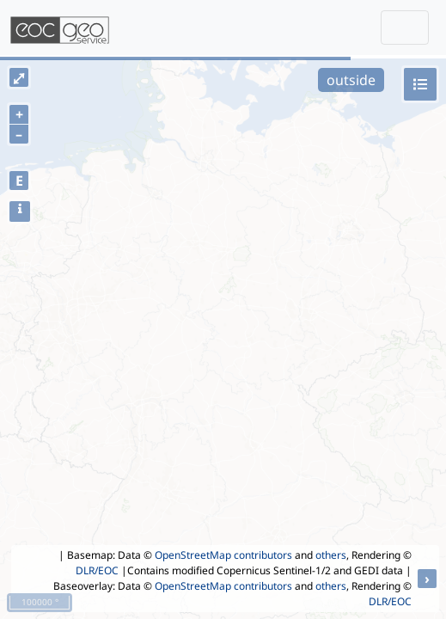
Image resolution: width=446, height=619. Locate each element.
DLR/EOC (97, 570)
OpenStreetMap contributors (223, 555)
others (330, 555)
